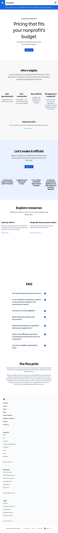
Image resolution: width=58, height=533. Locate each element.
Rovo (4, 434)
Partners (5, 503)
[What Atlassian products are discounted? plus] (29, 318)
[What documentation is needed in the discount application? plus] (29, 326)
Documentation (7, 509)
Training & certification (9, 506)
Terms (33, 528)
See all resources (8, 521)
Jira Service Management (9, 444)
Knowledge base (7, 481)
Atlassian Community (8, 478)
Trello (4, 453)
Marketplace (6, 484)
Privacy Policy (26, 528)
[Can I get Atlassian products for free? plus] (29, 293)
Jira (4, 438)
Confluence (6, 447)
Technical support (7, 472)
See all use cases (35, 232)
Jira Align (5, 441)
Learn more (47, 7)
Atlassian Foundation (8, 418)
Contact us (6, 424)
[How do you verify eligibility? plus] (29, 311)
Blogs (4, 412)
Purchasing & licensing (8, 475)
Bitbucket (5, 456)
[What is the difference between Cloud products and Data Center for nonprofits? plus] (29, 336)
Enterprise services (8, 515)
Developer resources (8, 512)
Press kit (5, 421)
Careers (5, 406)
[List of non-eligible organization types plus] (29, 346)
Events (5, 409)
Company (5, 403)
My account (6, 487)
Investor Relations (7, 415)
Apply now (29, 50)
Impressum (39, 528)
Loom (4, 450)
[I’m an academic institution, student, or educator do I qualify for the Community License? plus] (29, 301)
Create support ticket (9, 493)
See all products (7, 461)
